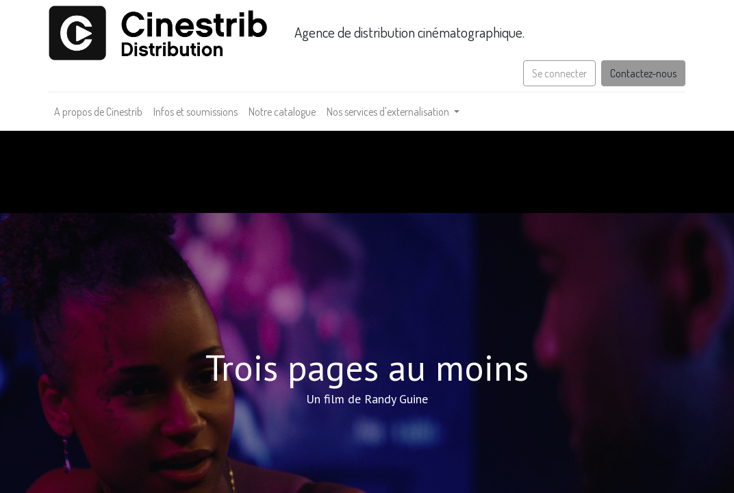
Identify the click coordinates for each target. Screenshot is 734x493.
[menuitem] (98, 111)
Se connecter (559, 73)
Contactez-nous (643, 73)
